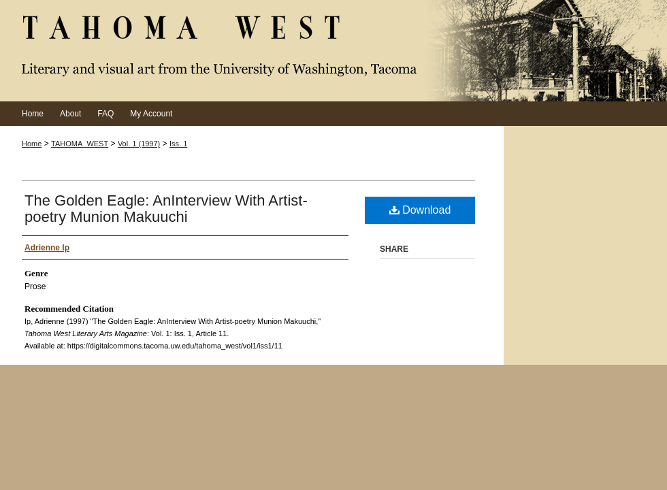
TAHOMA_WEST (79, 144)
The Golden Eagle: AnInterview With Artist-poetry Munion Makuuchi (166, 208)
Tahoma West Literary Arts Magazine (333, 50)
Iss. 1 (178, 144)
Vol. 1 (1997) (139, 144)
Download (420, 210)
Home (32, 144)
